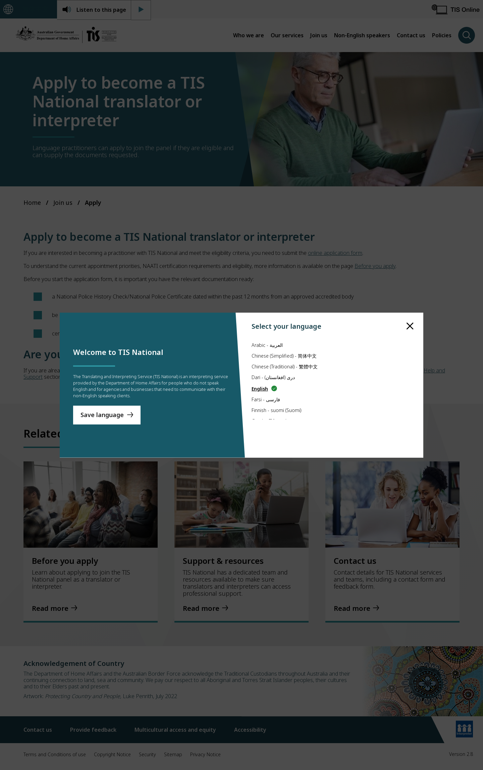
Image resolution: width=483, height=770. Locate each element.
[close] (410, 313)
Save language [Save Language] (102, 418)
